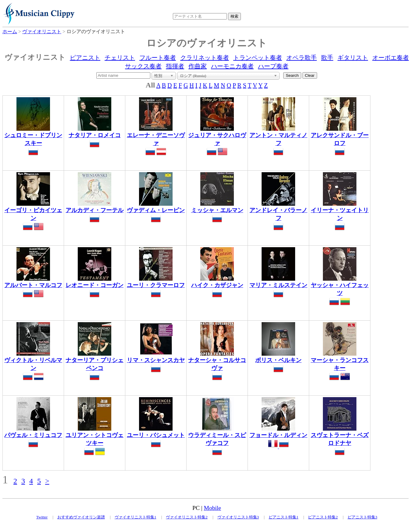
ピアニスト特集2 (323, 517)
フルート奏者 (157, 57)
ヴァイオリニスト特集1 (135, 517)
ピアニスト (85, 57)
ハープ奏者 (273, 66)
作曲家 (197, 66)
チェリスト (120, 57)
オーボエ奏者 (390, 57)
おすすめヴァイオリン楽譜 (81, 517)
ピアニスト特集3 (362, 517)
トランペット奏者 (257, 57)
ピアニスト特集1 (283, 517)
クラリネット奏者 (204, 57)
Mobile (212, 508)
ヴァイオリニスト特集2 (187, 517)
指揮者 (175, 66)
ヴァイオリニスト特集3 (238, 517)
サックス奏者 (143, 66)
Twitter (42, 517)
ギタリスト (353, 57)
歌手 (327, 57)
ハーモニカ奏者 (232, 66)
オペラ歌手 (301, 57)
